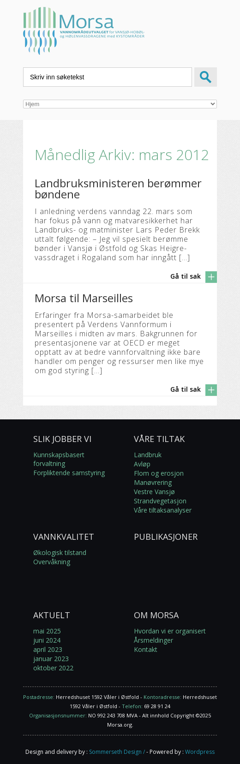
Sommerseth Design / (117, 752)
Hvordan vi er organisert (170, 631)
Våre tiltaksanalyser (163, 510)
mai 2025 (47, 631)
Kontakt (145, 649)
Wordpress (200, 752)
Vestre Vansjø (154, 491)
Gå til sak (185, 276)
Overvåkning (51, 561)
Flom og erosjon (159, 473)
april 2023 (47, 649)
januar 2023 (51, 658)
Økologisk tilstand (59, 552)
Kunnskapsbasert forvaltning (58, 459)
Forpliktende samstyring (69, 472)
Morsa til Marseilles (84, 297)
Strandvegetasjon (160, 500)
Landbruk (148, 454)
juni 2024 (46, 640)
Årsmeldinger (153, 640)
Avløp (142, 464)
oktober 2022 (53, 667)
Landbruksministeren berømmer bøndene (118, 188)
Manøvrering (153, 482)
